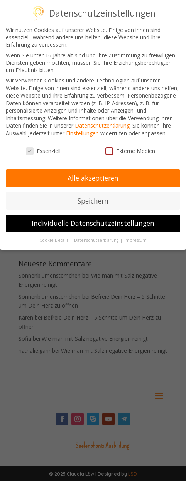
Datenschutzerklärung (102, 123)
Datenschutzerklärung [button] (97, 238)
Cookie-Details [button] (54, 238)
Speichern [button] (93, 198)
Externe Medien (130, 149)
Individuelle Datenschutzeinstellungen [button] (93, 221)
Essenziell (43, 149)
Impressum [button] (135, 238)
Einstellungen (82, 131)
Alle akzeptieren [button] (93, 175)
